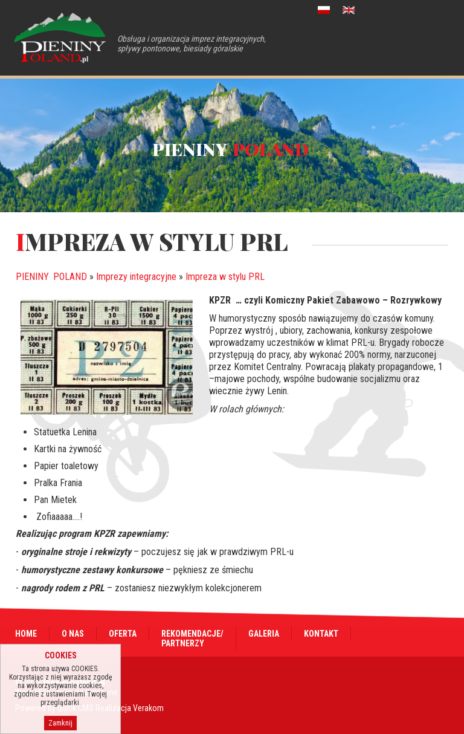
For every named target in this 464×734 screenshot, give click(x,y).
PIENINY (51, 276)
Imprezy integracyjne (136, 276)
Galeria (263, 633)
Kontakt (321, 633)
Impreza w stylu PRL (225, 276)
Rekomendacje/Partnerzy (192, 638)
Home (26, 633)
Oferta (123, 633)
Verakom (148, 708)
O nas (73, 633)
